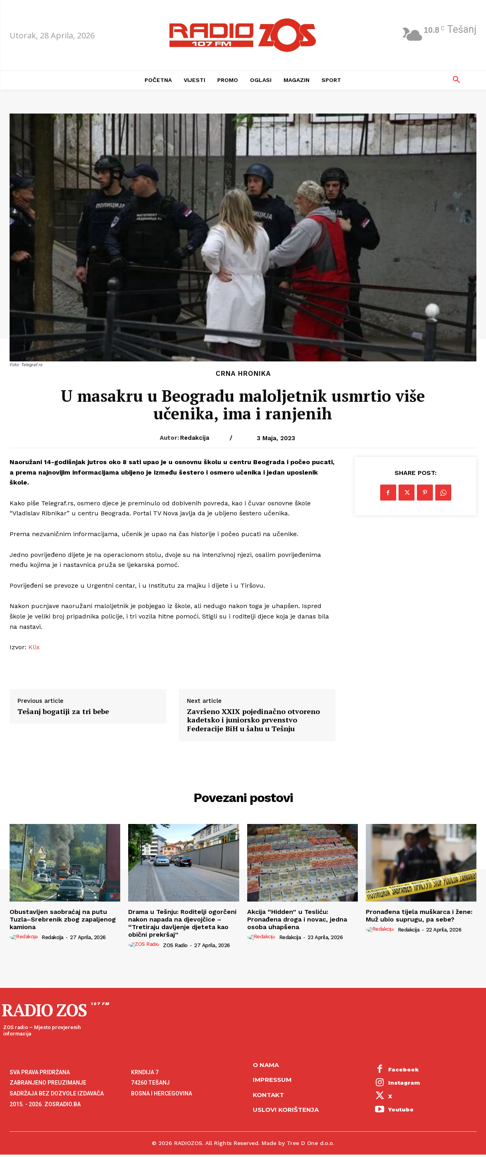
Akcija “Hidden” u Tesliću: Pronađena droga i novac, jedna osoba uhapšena (297, 919)
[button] (456, 80)
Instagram (404, 1082)
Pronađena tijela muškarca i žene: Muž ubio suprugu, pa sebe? (419, 915)
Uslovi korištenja (286, 1109)
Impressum (272, 1079)
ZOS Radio (175, 945)
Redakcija (194, 437)
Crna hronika (243, 373)
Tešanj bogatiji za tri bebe (63, 711)
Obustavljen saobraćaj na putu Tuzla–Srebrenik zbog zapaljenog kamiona (63, 919)
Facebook (403, 1069)
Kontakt (268, 1095)
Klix (34, 647)
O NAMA (266, 1065)
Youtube (401, 1109)
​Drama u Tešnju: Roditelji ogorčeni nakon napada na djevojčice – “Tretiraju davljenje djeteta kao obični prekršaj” (182, 923)
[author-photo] (25, 937)
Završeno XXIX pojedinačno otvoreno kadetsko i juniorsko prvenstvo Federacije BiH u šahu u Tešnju (253, 720)
